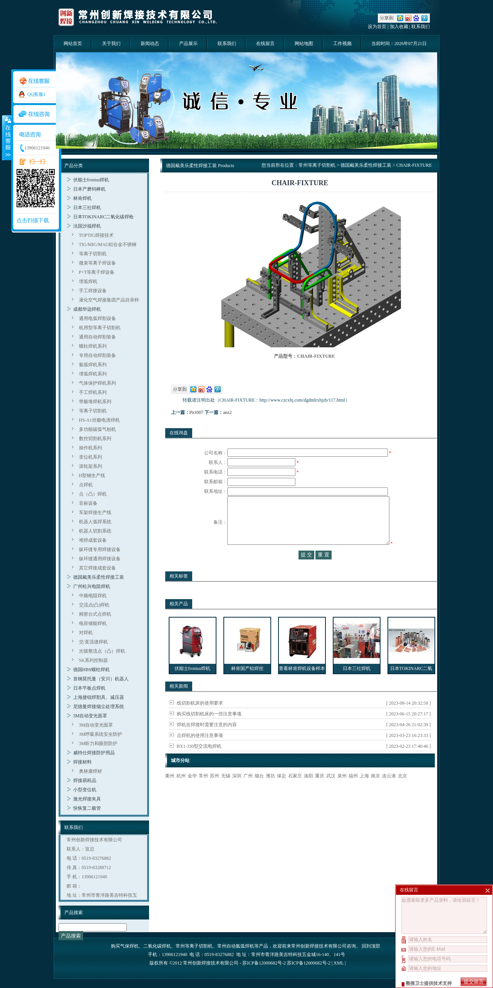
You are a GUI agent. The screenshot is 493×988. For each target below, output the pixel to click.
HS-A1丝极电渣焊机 (99, 420)
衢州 (169, 791)
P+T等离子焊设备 (97, 272)
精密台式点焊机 (95, 614)
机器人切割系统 (95, 531)
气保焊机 (129, 946)
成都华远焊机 (87, 309)
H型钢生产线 (92, 475)
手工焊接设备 (93, 290)
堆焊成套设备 (93, 540)
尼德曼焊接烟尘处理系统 (98, 706)
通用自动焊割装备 (97, 337)
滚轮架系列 (90, 466)
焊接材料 (82, 762)
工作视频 (342, 43)
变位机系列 (90, 457)
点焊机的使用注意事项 (200, 751)
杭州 (181, 791)
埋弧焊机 (88, 281)
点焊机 (86, 484)
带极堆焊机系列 (95, 401)
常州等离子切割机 (316, 165)
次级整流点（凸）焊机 (102, 651)
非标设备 (88, 503)
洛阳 (308, 791)
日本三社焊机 (87, 207)
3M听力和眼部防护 (98, 743)
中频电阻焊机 (93, 595)
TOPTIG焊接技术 (96, 235)
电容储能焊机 (93, 623)
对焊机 (86, 632)
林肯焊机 (82, 198)
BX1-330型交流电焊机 (199, 761)
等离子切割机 (93, 253)
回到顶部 (371, 946)
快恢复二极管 (87, 808)
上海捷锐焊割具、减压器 (98, 697)
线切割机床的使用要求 (200, 718)
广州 (248, 791)
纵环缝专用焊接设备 (100, 549)
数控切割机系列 (95, 438)
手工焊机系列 (93, 392)
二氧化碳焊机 (157, 946)
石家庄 (295, 791)
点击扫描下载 (33, 220)
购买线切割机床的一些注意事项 (209, 729)
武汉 (330, 791)
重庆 (319, 791)
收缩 (6, 137)
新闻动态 (150, 43)
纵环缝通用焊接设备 (100, 558)
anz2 (227, 412)
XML (339, 963)
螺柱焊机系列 (93, 346)
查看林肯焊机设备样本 (302, 684)
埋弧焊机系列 (93, 374)
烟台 (259, 791)
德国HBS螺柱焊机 (91, 669)
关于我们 (111, 43)
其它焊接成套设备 (97, 568)
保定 (281, 791)
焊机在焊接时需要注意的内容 (207, 740)
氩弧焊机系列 (93, 364)
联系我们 (420, 26)
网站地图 (304, 43)
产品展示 (188, 43)
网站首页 (73, 43)
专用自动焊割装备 (97, 355)
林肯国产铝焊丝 (247, 684)
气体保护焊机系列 (97, 383)
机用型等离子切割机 (100, 327)
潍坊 (270, 791)
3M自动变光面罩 (90, 715)
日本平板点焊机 (89, 688)
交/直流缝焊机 (93, 642)
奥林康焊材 (90, 771)
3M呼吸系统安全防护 (100, 734)
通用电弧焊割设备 (97, 318)
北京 (402, 791)
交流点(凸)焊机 (94, 605)
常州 (203, 791)
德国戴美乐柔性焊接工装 (98, 577)
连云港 (389, 791)
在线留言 (265, 43)
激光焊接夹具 (87, 799)
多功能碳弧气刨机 (97, 429)
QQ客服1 (36, 94)
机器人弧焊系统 (95, 521)
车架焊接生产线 (95, 512)
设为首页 (377, 26)
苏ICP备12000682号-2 (308, 963)
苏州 (214, 791)
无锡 (225, 791)
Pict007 (196, 412)
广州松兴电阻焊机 (91, 586)
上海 (364, 791)
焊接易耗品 (84, 780)
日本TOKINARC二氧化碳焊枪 (103, 216)
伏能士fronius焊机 (91, 180)
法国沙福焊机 (87, 226)
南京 (375, 791)
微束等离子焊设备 (97, 263)
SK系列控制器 (93, 660)
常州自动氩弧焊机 (235, 946)
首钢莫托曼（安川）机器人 (101, 679)
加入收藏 (399, 26)
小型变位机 (84, 789)
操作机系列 (90, 447)
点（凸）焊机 (93, 494)
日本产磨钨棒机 (89, 189)
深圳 (236, 791)
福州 (353, 791)
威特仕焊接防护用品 (94, 752)
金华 (192, 791)
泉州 (342, 791)
